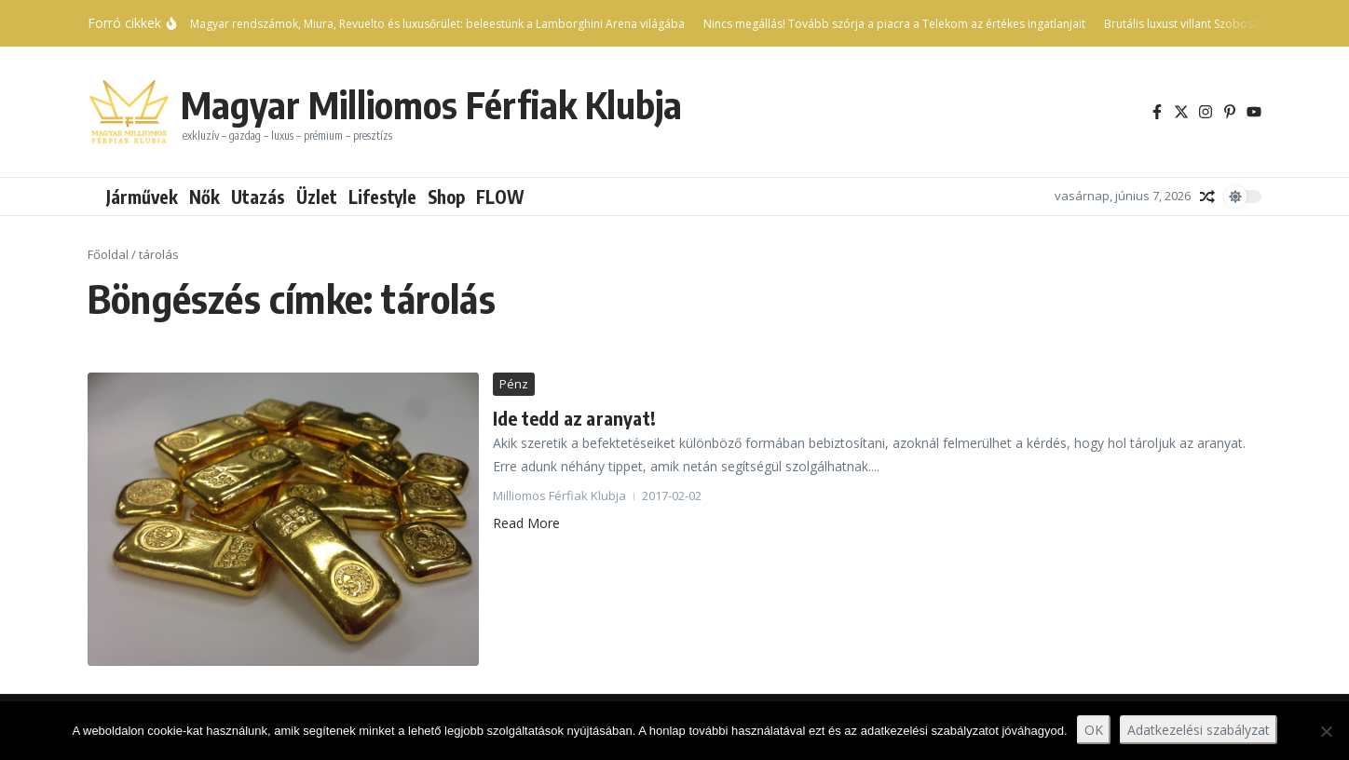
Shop (446, 196)
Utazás (258, 196)
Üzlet (316, 196)
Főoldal (108, 254)
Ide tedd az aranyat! (574, 417)
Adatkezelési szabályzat (1198, 730)
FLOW (500, 196)
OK (1093, 730)
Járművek (142, 196)
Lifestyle (382, 196)
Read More (526, 523)
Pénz (513, 383)
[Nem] (1325, 731)
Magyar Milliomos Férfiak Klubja (431, 104)
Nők (204, 196)
